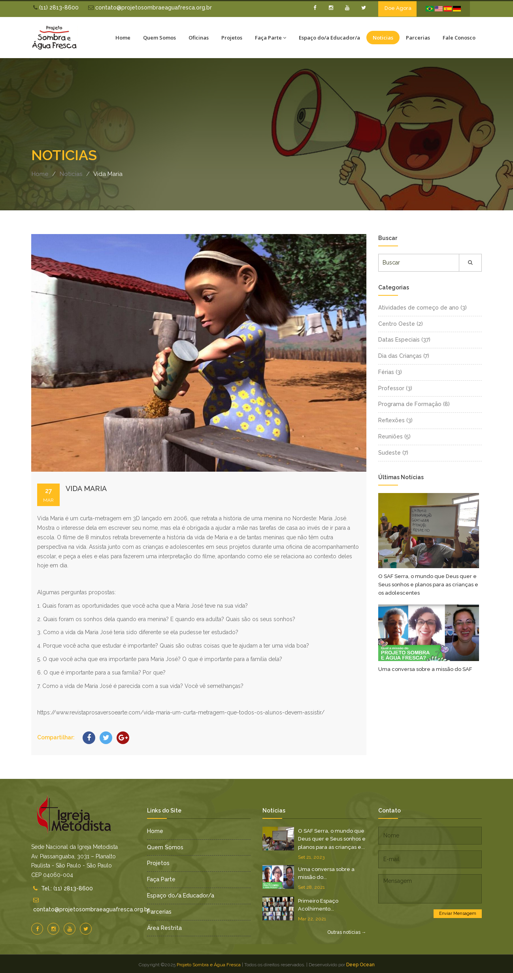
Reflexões (395, 420)
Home (122, 37)
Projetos (231, 37)
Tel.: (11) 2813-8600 (67, 888)
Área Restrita (164, 928)
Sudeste (393, 453)
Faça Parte (270, 37)
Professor (395, 388)
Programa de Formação (414, 404)
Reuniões (394, 436)
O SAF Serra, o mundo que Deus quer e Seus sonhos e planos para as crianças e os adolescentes (428, 584)
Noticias (383, 37)
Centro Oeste (400, 324)
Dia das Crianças (403, 356)
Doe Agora (398, 8)
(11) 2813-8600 (56, 7)
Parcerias (418, 37)
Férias (390, 372)
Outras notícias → (346, 932)
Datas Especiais (404, 339)
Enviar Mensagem (457, 913)
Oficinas (199, 37)
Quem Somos (159, 37)
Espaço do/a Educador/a (329, 37)
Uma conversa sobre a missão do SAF (425, 669)
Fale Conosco (459, 37)
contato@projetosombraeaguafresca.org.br (150, 7)
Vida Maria (86, 488)
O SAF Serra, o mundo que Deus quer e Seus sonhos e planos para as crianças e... (332, 839)
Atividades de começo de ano (422, 307)
